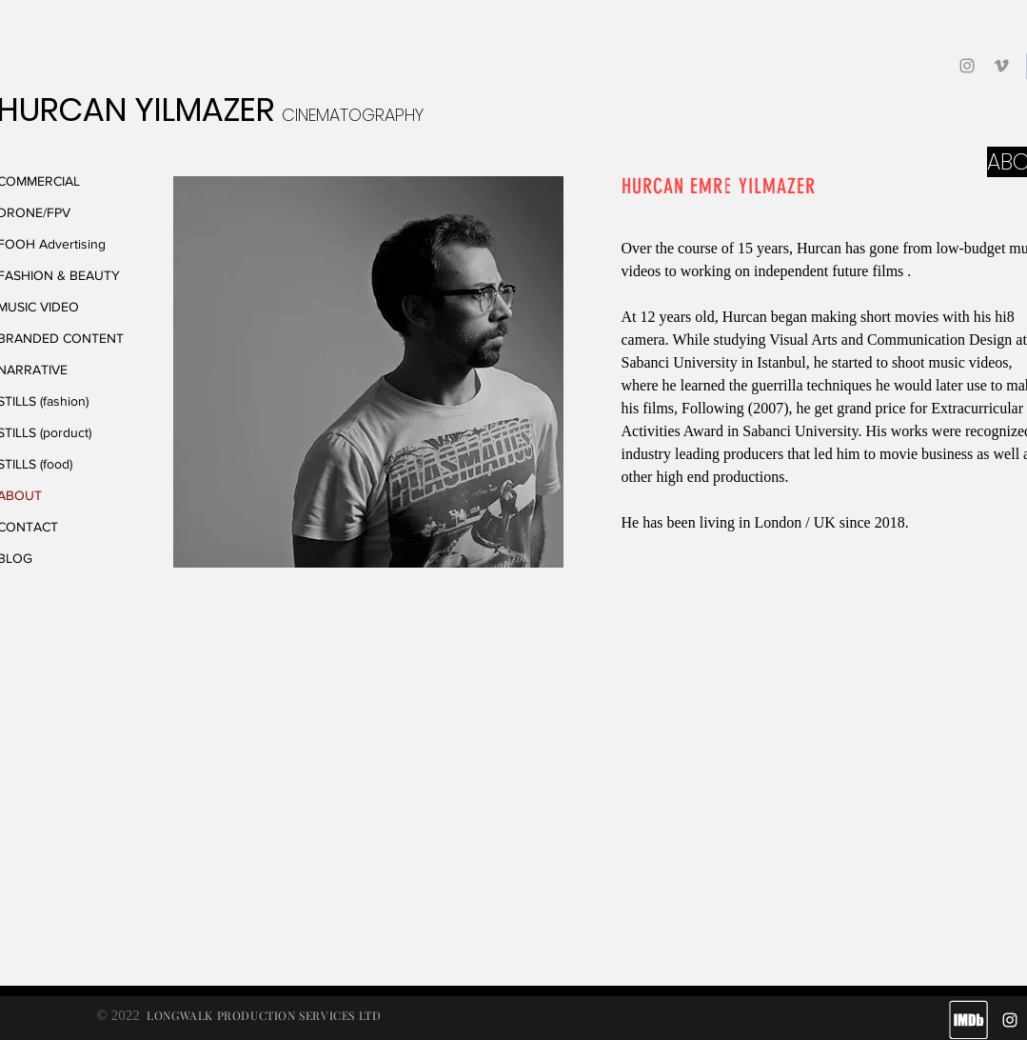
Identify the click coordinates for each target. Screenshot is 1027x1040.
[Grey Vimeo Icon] (1001, 65)
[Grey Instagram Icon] (967, 65)
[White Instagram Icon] (1009, 1020)
